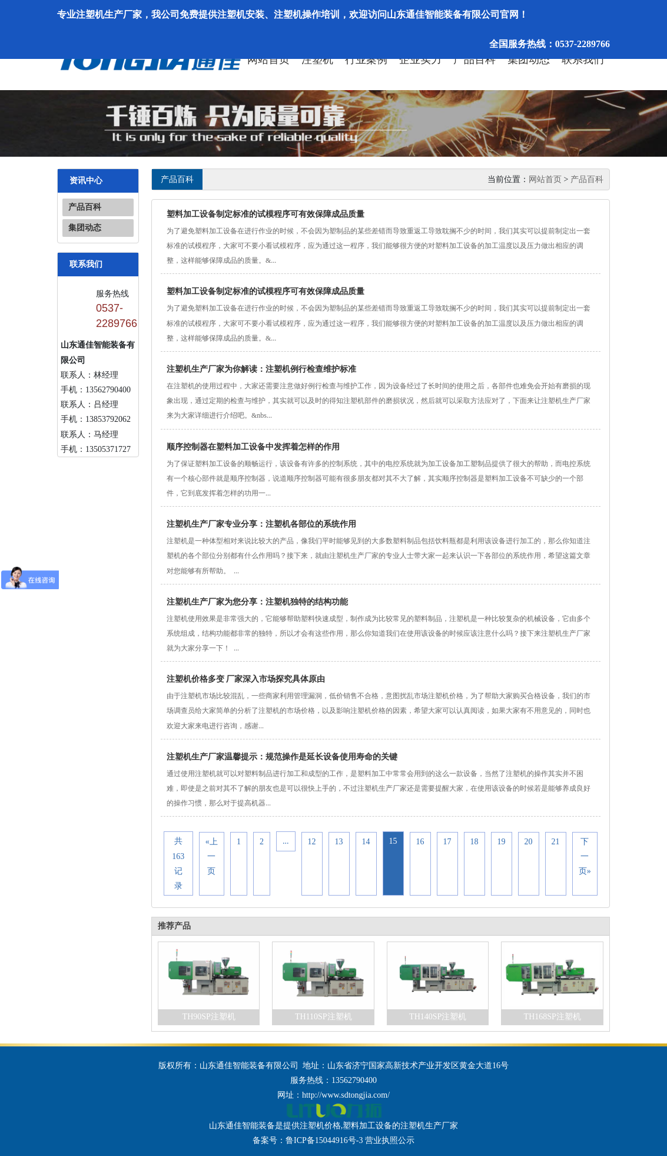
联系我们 (583, 59)
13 (339, 841)
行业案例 (366, 59)
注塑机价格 (320, 1125)
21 (556, 841)
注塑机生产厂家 (429, 1125)
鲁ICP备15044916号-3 (324, 1140)
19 (501, 841)
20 (529, 841)
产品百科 (474, 59)
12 (312, 841)
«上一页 (211, 856)
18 (474, 841)
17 (447, 841)
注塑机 (317, 59)
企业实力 (420, 59)
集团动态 (528, 59)
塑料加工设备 (367, 1125)
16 (420, 841)
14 (366, 841)
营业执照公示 (389, 1140)
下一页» (585, 856)
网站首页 (268, 59)
